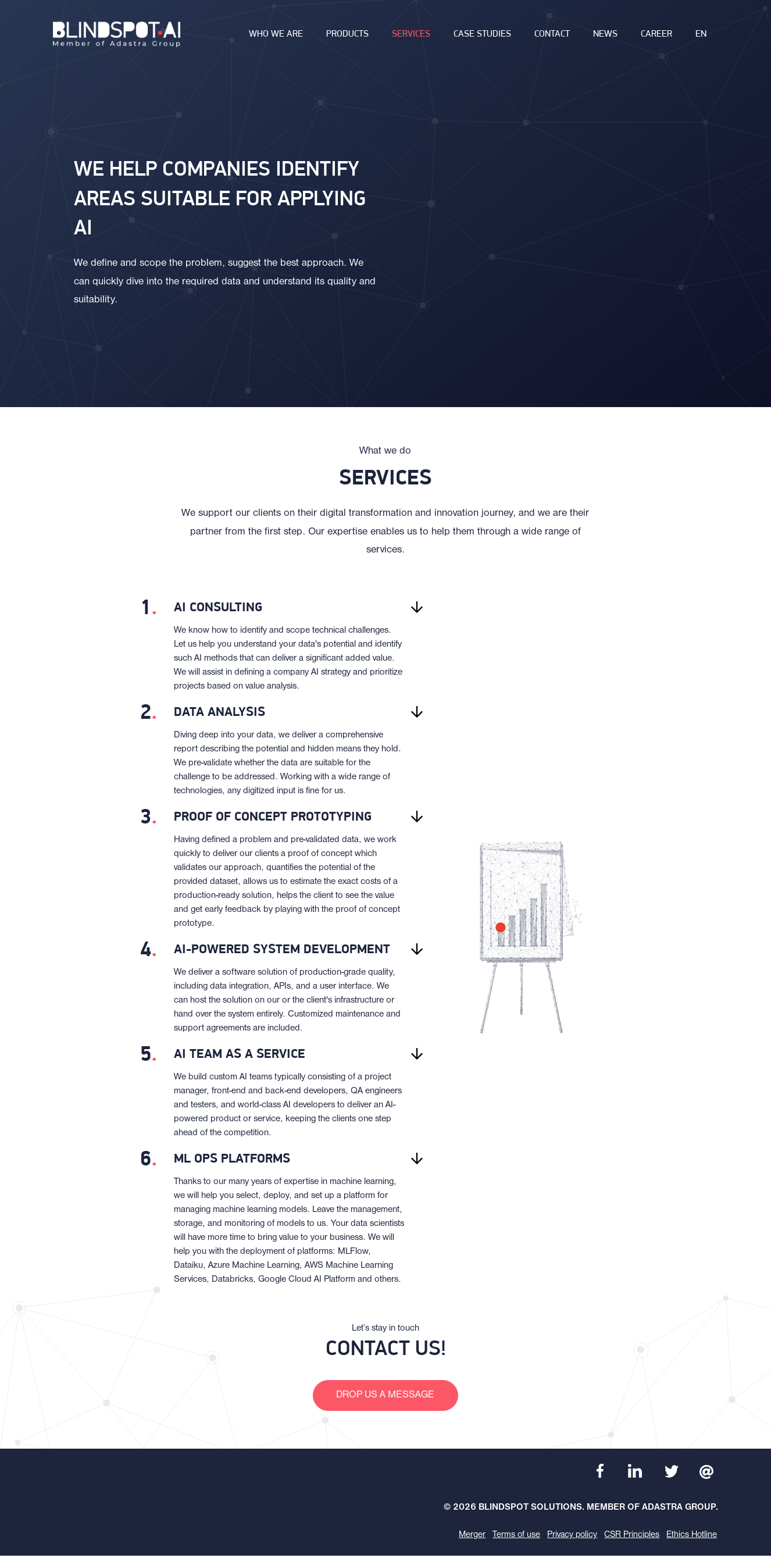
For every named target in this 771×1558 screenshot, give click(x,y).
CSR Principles (630, 1537)
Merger (467, 1537)
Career (656, 37)
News (605, 37)
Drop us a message (385, 1396)
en (700, 37)
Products (347, 37)
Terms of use (512, 1537)
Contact (552, 37)
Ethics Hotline (692, 1537)
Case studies (482, 37)
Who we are (276, 37)
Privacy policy (569, 1537)
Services (411, 37)
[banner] (119, 37)
